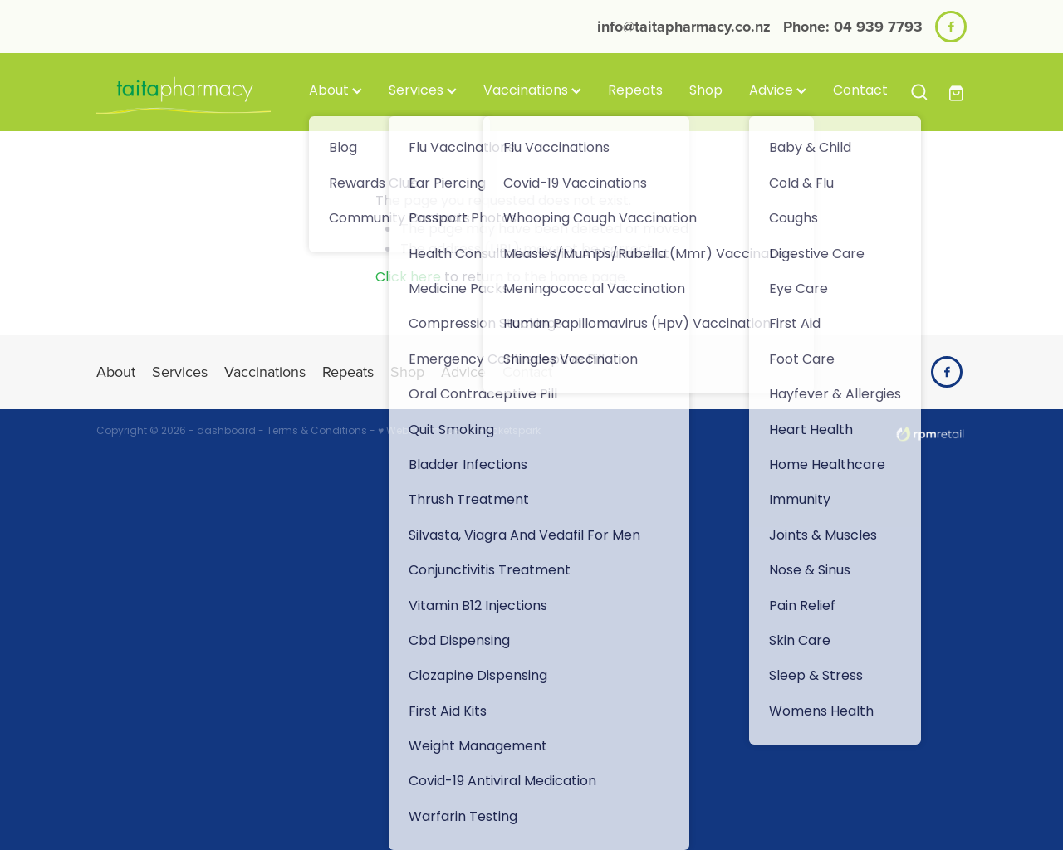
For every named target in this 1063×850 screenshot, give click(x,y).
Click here (408, 278)
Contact (860, 91)
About (335, 91)
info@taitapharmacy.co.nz (684, 26)
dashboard (226, 431)
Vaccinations (532, 91)
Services (423, 91)
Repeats (635, 91)
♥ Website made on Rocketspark (459, 431)
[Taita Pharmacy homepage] (183, 92)
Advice (777, 91)
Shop (706, 91)
